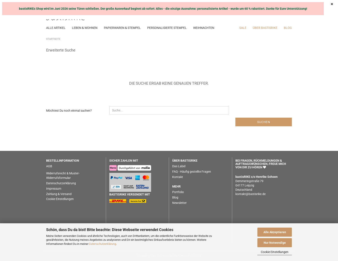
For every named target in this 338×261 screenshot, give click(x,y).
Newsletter (179, 203)
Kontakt (177, 177)
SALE (242, 28)
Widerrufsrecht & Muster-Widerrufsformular (63, 176)
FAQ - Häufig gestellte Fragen (191, 171)
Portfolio (178, 192)
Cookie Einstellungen (274, 252)
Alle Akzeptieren (274, 232)
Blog (175, 197)
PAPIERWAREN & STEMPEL (122, 28)
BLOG (288, 28)
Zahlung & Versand (59, 194)
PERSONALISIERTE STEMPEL (167, 28)
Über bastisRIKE (265, 28)
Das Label (178, 166)
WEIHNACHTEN (203, 28)
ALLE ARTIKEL (56, 28)
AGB (49, 166)
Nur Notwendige (275, 242)
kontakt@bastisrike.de (250, 194)
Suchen (263, 122)
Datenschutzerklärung (102, 243)
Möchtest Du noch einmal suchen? (69, 110)
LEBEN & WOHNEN (84, 28)
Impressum (53, 188)
